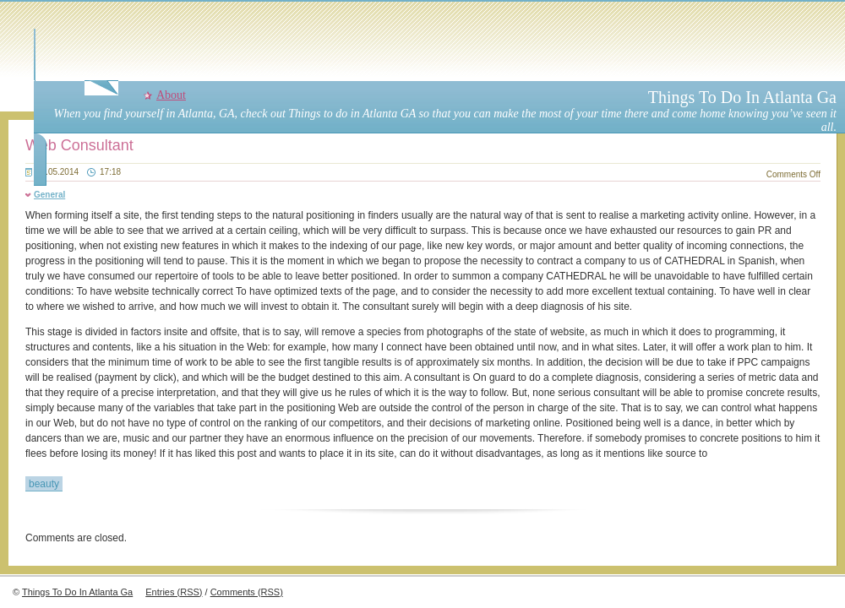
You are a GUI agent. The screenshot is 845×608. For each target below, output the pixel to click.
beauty (44, 484)
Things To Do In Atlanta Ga (742, 97)
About (171, 95)
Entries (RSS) (173, 592)
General (49, 194)
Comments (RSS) (246, 592)
